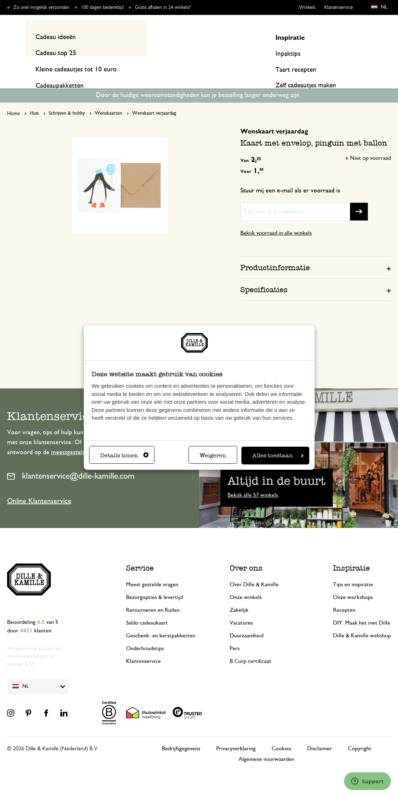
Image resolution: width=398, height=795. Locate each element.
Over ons (246, 554)
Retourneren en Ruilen (153, 596)
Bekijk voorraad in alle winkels (276, 219)
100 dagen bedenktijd (102, 7)
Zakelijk (239, 596)
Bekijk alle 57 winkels (253, 481)
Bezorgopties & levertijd (154, 583)
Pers (235, 634)
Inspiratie (340, 64)
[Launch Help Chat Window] (367, 781)
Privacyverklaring (236, 734)
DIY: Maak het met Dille (361, 609)
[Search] (274, 36)
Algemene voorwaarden (266, 745)
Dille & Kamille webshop (362, 622)
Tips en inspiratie (353, 570)
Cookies (281, 734)
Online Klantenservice (39, 487)
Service (140, 554)
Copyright (359, 734)
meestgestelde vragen (79, 439)
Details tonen (124, 455)
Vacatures (241, 609)
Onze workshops (353, 583)
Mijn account (362, 37)
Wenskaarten (108, 99)
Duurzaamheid (246, 622)
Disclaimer (319, 734)
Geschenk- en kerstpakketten (160, 622)
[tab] (315, 254)
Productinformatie (275, 253)
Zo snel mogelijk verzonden (41, 7)
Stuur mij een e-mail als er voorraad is (290, 177)
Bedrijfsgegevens (181, 734)
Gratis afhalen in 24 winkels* (163, 7)
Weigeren (213, 455)
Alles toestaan (278, 455)
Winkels (307, 7)
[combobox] (195, 36)
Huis (34, 99)
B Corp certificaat (250, 647)
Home (13, 100)
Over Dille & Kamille (254, 570)
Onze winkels (246, 583)
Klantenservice (338, 7)
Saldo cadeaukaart (147, 609)
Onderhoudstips (145, 634)
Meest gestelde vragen (152, 570)
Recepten (378, 64)
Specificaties (264, 275)
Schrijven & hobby (67, 99)
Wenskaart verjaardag (154, 99)
